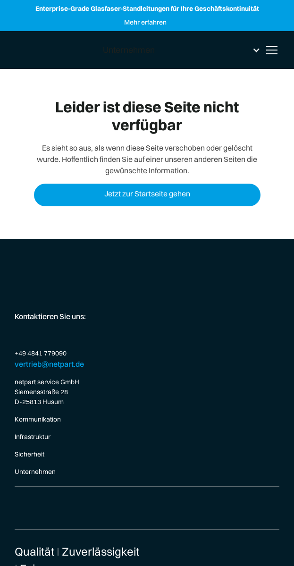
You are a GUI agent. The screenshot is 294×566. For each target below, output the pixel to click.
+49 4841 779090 (41, 353)
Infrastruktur (32, 436)
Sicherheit (29, 454)
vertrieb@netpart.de (49, 364)
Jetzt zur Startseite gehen (147, 193)
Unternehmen (35, 471)
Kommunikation (38, 419)
